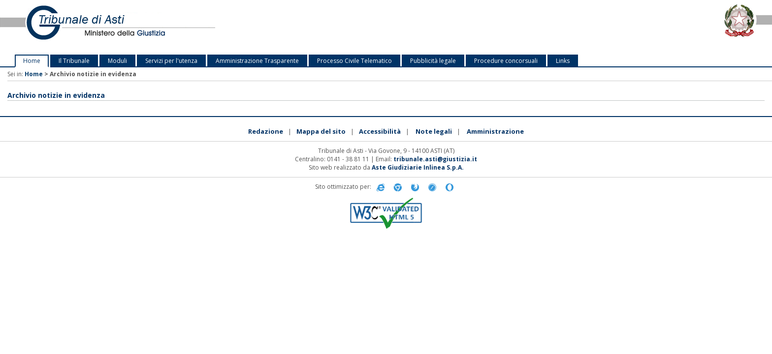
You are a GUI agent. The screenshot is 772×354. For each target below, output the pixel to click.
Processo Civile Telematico (354, 61)
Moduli (117, 61)
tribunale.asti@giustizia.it (435, 159)
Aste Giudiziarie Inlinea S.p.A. (418, 167)
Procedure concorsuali (506, 61)
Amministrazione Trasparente (257, 61)
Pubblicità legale (433, 61)
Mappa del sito (321, 131)
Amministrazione (495, 131)
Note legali (434, 131)
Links (563, 61)
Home (31, 61)
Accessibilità (380, 131)
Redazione (265, 131)
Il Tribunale (74, 61)
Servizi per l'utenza (171, 61)
